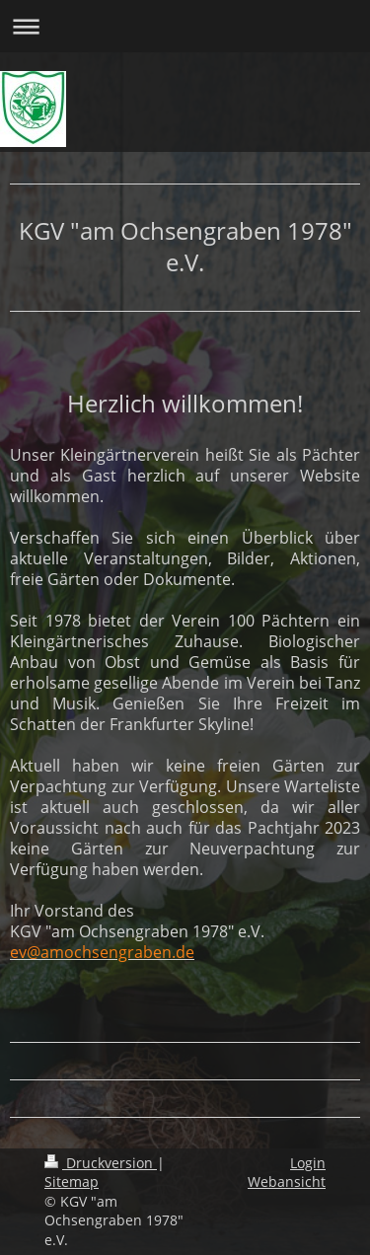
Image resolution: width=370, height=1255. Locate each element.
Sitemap (71, 1181)
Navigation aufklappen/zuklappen (185, 26)
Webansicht (287, 1181)
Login (308, 1162)
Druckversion (100, 1162)
